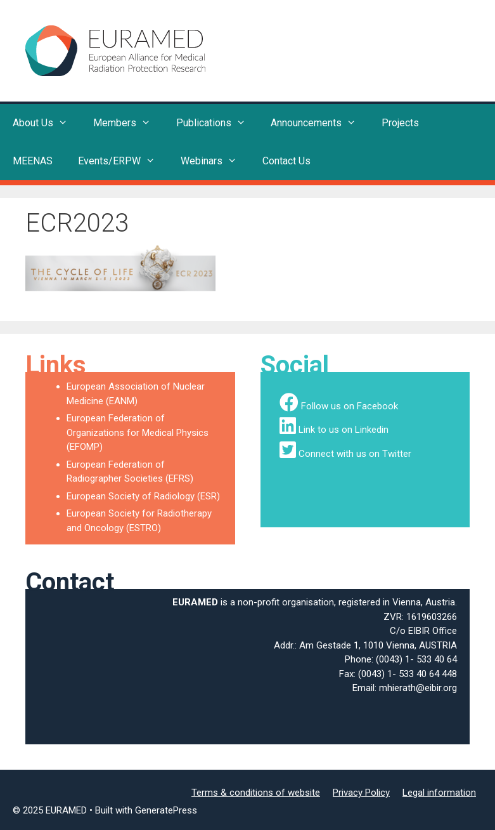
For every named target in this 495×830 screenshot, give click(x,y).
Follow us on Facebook (349, 406)
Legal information (439, 792)
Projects (400, 123)
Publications (217, 123)
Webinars (215, 161)
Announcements (320, 123)
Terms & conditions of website (255, 792)
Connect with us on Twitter (355, 453)
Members (128, 123)
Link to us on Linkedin (344, 429)
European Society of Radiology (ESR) (143, 496)
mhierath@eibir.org (418, 688)
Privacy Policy (361, 792)
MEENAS (33, 161)
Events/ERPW (123, 161)
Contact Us (286, 161)
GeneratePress (166, 810)
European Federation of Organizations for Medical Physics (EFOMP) (138, 432)
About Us (46, 123)
